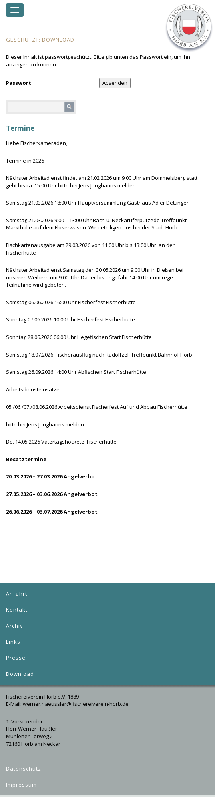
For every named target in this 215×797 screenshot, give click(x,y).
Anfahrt (16, 593)
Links (13, 641)
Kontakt (17, 609)
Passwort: (52, 83)
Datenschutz (23, 768)
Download (20, 673)
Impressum (21, 784)
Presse (16, 657)
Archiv (14, 625)
